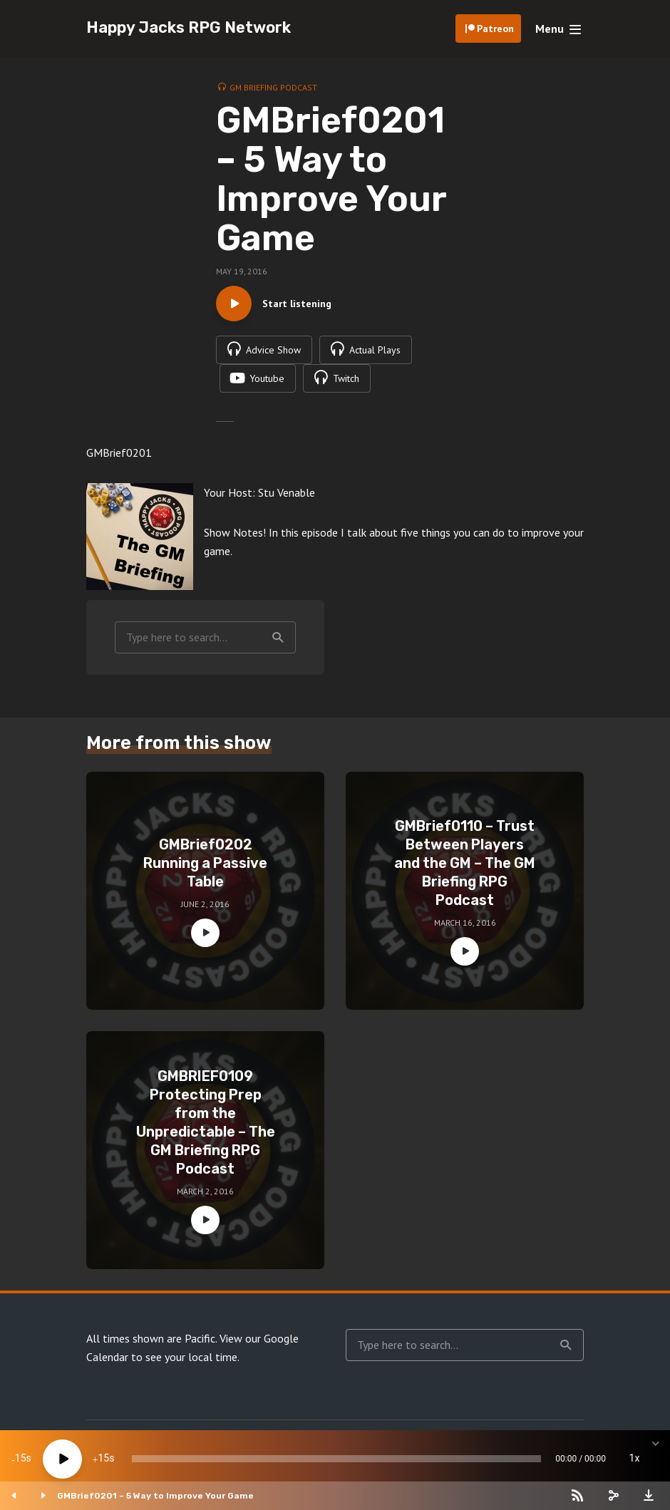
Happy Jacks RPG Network (188, 27)
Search (278, 637)
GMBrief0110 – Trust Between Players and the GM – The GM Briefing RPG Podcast (464, 863)
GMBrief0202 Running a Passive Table (205, 863)
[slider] (336, 1458)
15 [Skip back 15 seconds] (20, 1458)
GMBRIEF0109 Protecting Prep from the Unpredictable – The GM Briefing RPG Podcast (205, 1122)
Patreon (495, 28)
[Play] (62, 1459)
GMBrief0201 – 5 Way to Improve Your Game (155, 1496)
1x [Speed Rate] (634, 1458)
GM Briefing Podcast (273, 87)
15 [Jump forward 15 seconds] (103, 1458)
